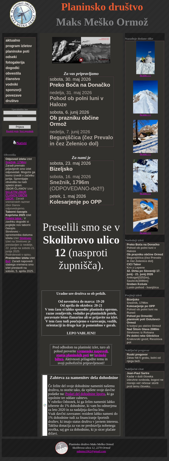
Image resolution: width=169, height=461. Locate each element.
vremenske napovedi (92, 351)
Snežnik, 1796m (16, 162)
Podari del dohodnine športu (85, 394)
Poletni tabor (14, 218)
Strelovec (25, 238)
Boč (8, 261)
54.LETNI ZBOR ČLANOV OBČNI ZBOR (16, 195)
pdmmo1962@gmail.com (91, 451)
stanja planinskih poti (72, 355)
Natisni (20, 143)
